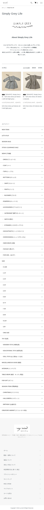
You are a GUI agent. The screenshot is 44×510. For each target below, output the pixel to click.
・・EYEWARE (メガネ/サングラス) (12, 225)
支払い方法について (9, 464)
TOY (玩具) (5, 338)
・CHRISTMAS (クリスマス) (10, 392)
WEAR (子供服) (6, 153)
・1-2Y (4, 273)
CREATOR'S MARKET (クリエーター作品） (15, 410)
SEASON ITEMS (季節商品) (10, 386)
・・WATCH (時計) (7, 219)
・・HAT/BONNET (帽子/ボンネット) (12, 213)
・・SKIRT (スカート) (8, 183)
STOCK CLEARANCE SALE (10, 147)
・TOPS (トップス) (7, 171)
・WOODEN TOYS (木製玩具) (10, 344)
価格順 (34, 67)
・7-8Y (4, 309)
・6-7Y (4, 303)
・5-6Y (4, 297)
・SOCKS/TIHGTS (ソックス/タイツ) (13, 231)
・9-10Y (4, 321)
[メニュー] (41, 3)
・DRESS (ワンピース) (8, 159)
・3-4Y (4, 285)
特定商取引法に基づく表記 (11, 469)
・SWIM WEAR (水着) (8, 243)
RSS (5, 484)
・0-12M (4, 267)
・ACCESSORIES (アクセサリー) (12, 207)
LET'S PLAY (5, 135)
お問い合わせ (8, 498)
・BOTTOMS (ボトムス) (9, 177)
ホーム (3, 7)
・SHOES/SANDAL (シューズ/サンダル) (13, 237)
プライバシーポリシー (10, 474)
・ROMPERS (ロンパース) (10, 201)
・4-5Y (4, 291)
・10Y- (4, 326)
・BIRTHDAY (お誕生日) (9, 404)
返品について (8, 460)
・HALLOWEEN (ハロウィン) (10, 398)
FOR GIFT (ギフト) (7, 380)
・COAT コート (6, 165)
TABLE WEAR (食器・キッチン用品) (12, 374)
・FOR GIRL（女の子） (9, 255)
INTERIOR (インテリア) (9, 368)
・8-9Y (4, 315)
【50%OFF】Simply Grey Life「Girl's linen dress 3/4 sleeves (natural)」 (32, 97)
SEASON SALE (6, 141)
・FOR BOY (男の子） (8, 249)
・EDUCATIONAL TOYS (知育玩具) (12, 350)
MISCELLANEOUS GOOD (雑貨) (11, 362)
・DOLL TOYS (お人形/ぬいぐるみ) (12, 356)
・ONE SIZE (5, 332)
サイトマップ (8, 479)
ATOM (9, 484)
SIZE (3, 261)
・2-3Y (4, 279)
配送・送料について (9, 455)
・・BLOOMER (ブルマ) (9, 195)
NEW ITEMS (5, 129)
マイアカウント (8, 488)
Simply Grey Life (10, 7)
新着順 (40, 67)
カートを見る (8, 493)
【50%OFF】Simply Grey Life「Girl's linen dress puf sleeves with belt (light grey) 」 (11, 97)
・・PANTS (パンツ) (8, 189)
